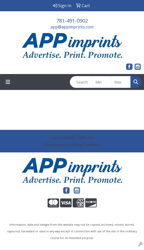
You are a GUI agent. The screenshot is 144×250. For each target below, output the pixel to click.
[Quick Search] (81, 82)
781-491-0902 (72, 20)
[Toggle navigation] (8, 82)
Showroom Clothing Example (72, 145)
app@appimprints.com (72, 27)
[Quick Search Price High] (121, 82)
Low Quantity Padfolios (72, 137)
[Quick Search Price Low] (102, 82)
